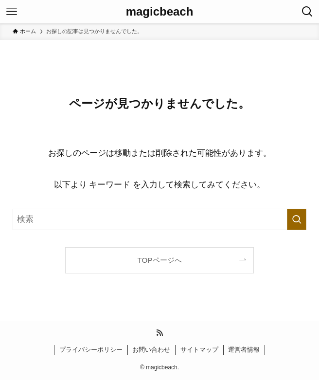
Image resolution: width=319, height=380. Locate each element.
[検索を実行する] (296, 219)
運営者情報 (244, 349)
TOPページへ (159, 260)
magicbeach (160, 12)
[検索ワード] (159, 219)
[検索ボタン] (307, 11)
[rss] (159, 332)
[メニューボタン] (11, 11)
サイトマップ (199, 349)
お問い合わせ (151, 349)
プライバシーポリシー (91, 349)
